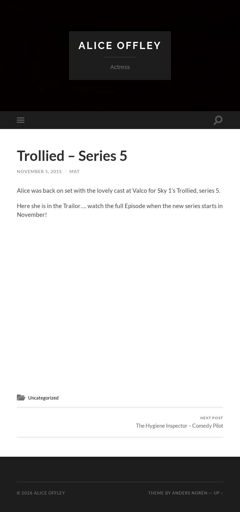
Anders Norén (190, 492)
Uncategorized (43, 397)
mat (74, 171)
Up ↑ (218, 492)
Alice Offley (120, 45)
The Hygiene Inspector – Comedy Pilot (179, 422)
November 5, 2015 (39, 171)
